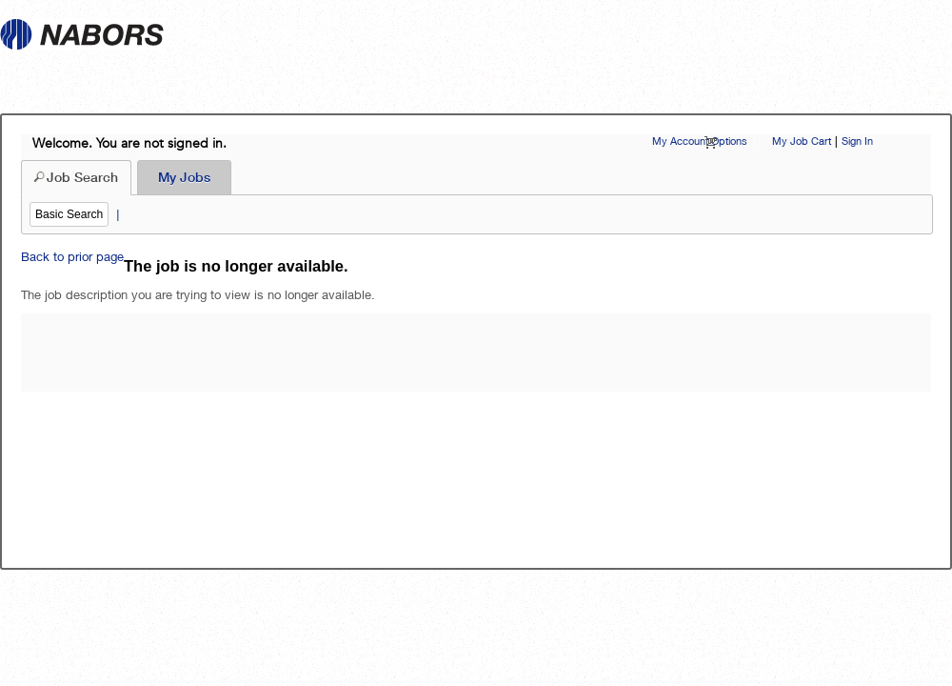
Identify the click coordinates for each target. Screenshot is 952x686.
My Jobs (184, 177)
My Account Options (699, 140)
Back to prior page (72, 256)
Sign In (857, 140)
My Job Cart (801, 140)
